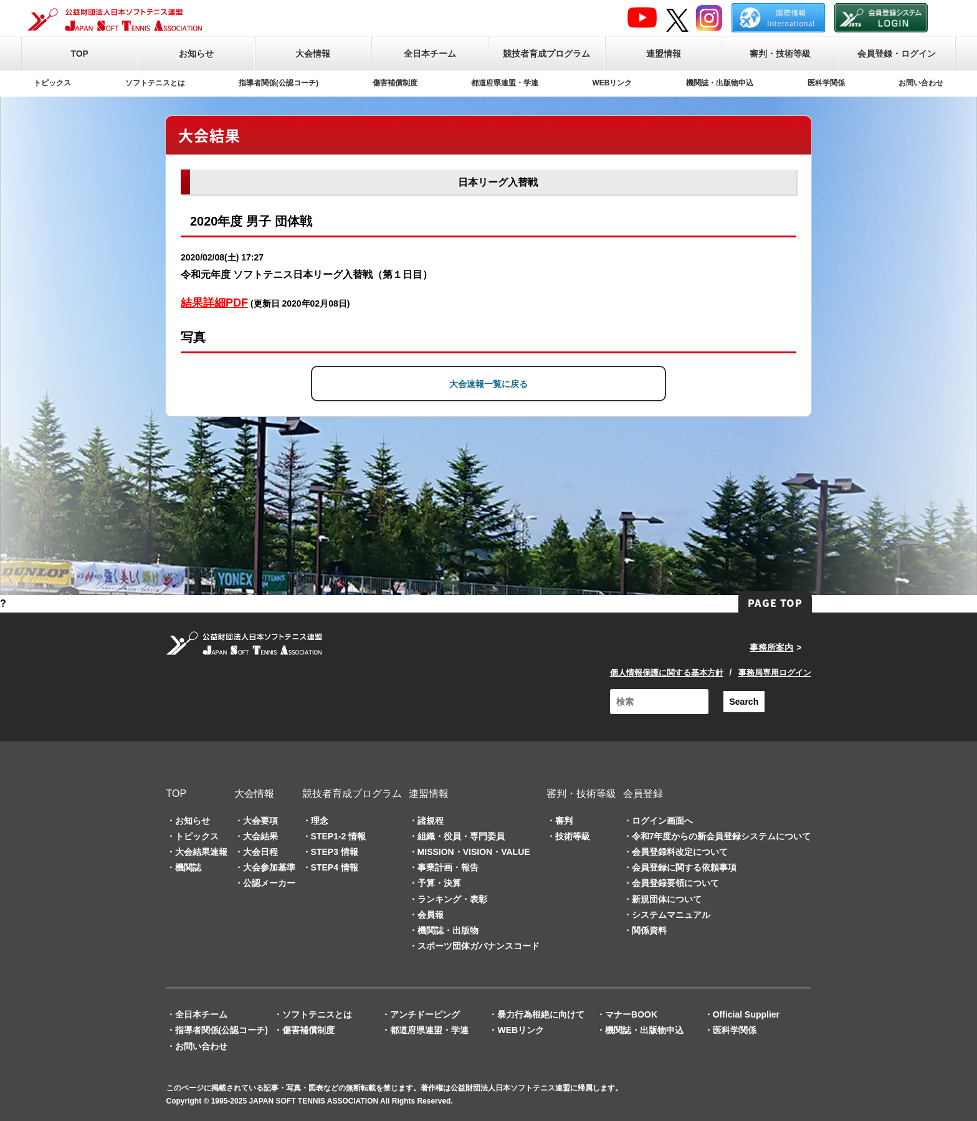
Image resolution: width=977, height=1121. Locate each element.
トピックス (52, 83)
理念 (319, 821)
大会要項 (260, 821)
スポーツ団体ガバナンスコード (478, 946)
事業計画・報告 (448, 867)
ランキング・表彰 (452, 899)
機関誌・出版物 (448, 930)
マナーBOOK (631, 1014)
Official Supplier (746, 1014)
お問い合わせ (920, 83)
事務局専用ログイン (774, 672)
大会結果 (260, 836)
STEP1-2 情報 (338, 836)
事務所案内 (771, 647)
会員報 (430, 915)
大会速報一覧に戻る (488, 384)
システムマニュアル (671, 915)
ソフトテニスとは (155, 83)
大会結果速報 (201, 852)
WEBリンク (612, 83)
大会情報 (312, 54)
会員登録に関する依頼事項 (684, 867)
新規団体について (667, 899)
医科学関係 (826, 83)
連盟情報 (663, 54)
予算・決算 (439, 883)
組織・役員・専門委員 (461, 836)
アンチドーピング (425, 1014)
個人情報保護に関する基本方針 (666, 672)
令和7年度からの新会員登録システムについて (721, 836)
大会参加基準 (269, 867)
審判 (564, 821)
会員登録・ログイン (896, 54)
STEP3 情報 (334, 852)
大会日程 (260, 852)
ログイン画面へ (662, 821)
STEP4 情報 (334, 867)
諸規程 (430, 821)
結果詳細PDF (214, 303)
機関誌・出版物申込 (719, 83)
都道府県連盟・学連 (504, 83)
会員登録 (643, 793)
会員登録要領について (675, 883)
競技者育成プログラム (546, 54)
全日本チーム (430, 54)
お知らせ (196, 54)
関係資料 (649, 930)
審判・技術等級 (780, 54)
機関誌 (188, 867)
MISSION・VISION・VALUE (473, 852)
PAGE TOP (775, 602)
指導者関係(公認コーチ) (278, 83)
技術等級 (572, 836)
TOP (79, 54)
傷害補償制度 (395, 83)
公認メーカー (269, 883)
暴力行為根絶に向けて (540, 1014)
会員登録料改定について (680, 852)
